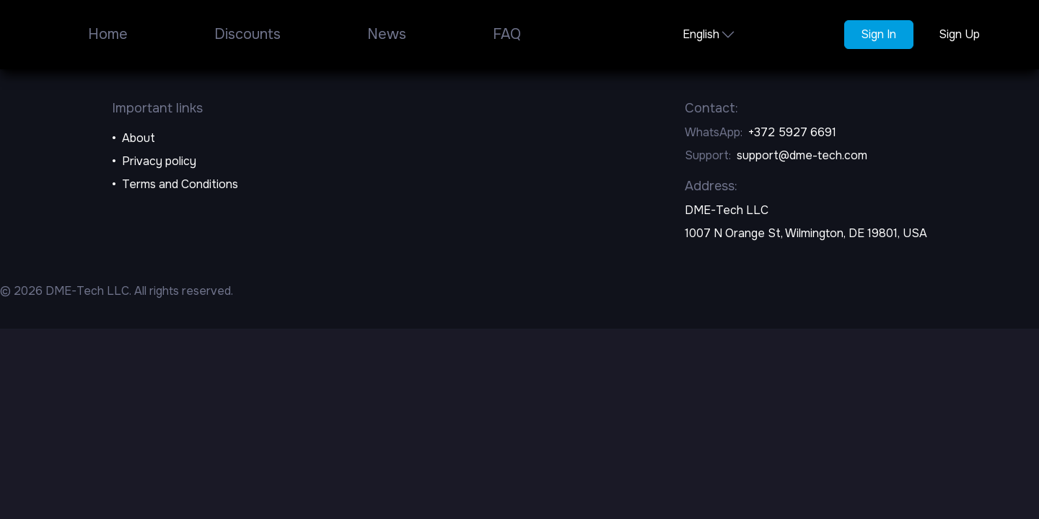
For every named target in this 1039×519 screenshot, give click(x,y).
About (138, 138)
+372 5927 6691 (792, 132)
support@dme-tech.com (802, 155)
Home (108, 34)
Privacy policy (159, 161)
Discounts (247, 34)
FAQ (507, 34)
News (386, 34)
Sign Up (959, 34)
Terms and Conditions (180, 184)
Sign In (878, 34)
